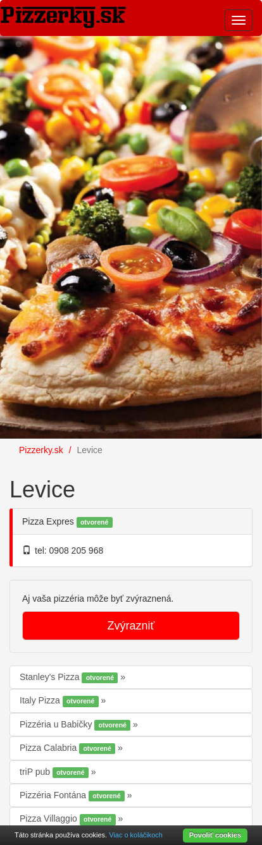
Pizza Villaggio (69, 819)
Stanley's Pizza (70, 677)
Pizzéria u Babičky (76, 725)
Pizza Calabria (69, 748)
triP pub (55, 772)
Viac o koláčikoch (136, 835)
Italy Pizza (60, 701)
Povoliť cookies (215, 835)
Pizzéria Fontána (73, 795)
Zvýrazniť (131, 625)
